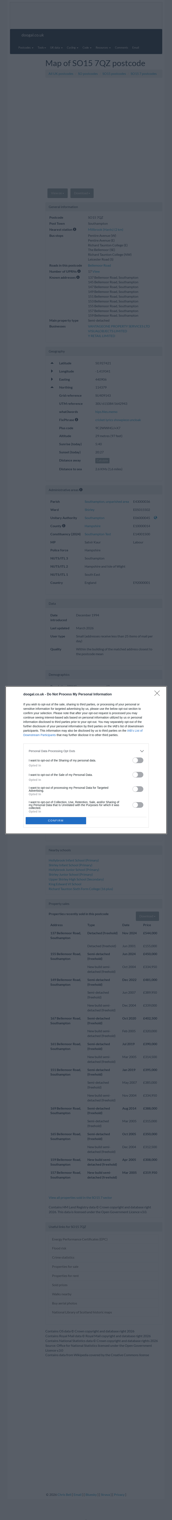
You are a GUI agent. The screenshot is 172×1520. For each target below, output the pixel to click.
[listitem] (86, 751)
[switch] (138, 760)
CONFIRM (56, 820)
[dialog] (86, 760)
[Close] (158, 695)
